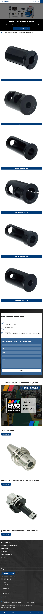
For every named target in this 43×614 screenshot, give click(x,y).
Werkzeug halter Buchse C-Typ (21, 168)
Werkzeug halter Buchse (28, 32)
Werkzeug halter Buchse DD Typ (21, 212)
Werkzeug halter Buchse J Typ (21, 124)
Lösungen (3, 569)
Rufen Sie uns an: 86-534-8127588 (9, 328)
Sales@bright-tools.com (8, 584)
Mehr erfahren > (6, 434)
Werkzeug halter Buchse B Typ (21, 80)
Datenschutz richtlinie (10, 607)
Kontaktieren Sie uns (22, 28)
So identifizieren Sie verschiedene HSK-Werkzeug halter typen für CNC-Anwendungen (19, 531)
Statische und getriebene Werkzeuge (9, 545)
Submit (21, 370)
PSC (1, 563)
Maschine (3, 557)
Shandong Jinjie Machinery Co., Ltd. (15, 605)
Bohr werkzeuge (4, 548)
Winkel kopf (3, 560)
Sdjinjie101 (5, 598)
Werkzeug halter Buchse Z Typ (21, 256)
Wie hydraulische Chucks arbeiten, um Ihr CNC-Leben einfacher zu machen (20, 480)
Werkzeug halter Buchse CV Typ (21, 300)
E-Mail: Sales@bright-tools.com (10, 323)
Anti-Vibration (4, 551)
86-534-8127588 (6, 588)
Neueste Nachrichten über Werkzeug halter (21, 383)
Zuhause (4, 32)
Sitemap (3, 607)
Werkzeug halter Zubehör (17, 32)
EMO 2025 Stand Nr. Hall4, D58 (9, 430)
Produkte (9, 32)
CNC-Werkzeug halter (5, 542)
